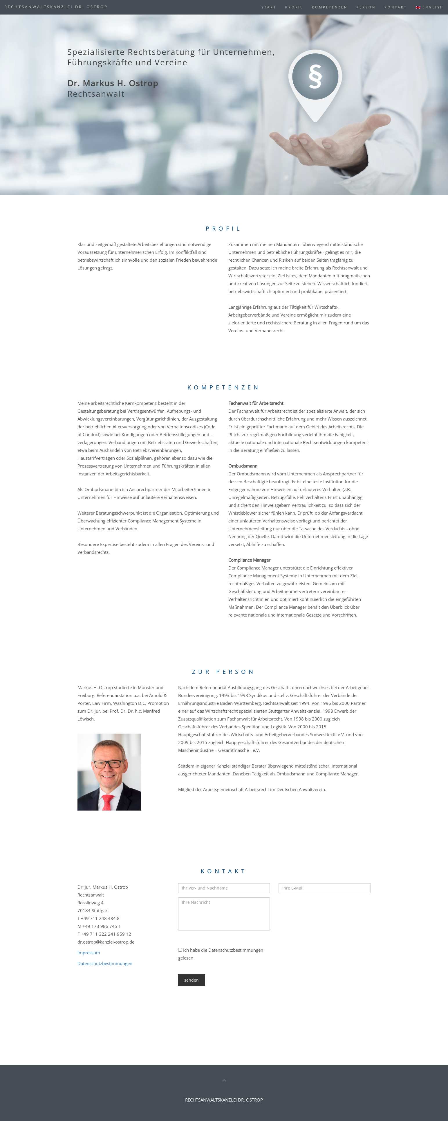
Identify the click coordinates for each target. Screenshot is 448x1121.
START (269, 7)
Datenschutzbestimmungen (104, 963)
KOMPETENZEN (330, 7)
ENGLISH (430, 7)
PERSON (366, 7)
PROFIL (294, 7)
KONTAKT (395, 7)
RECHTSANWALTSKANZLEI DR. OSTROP (56, 6)
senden (191, 980)
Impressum (88, 952)
